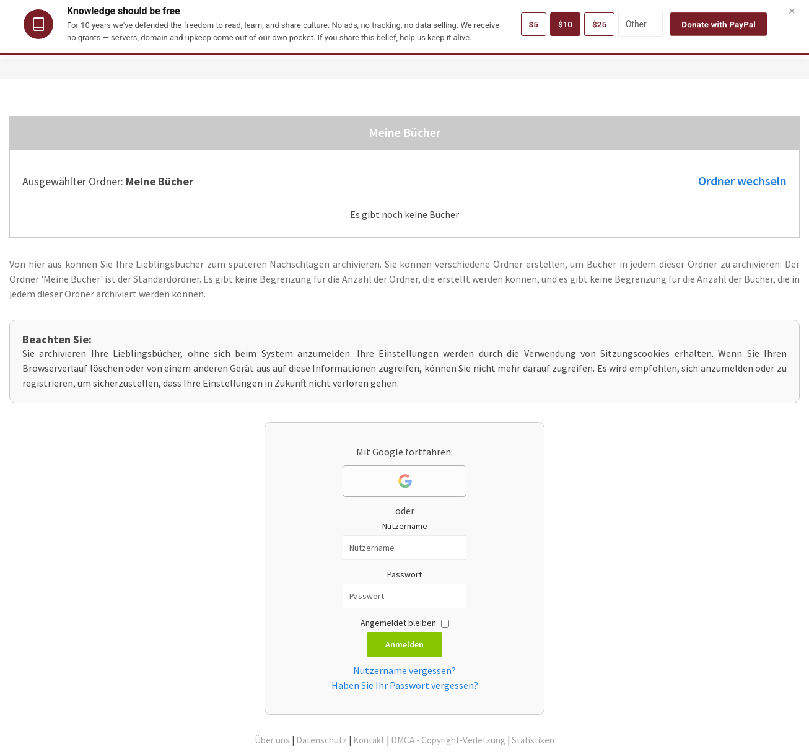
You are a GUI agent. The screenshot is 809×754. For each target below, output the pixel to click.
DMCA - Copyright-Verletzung (448, 740)
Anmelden (404, 644)
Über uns (272, 740)
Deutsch (774, 11)
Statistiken (533, 740)
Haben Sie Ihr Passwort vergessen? (404, 685)
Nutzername (404, 526)
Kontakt (369, 740)
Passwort (404, 574)
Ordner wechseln (742, 180)
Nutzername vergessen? (404, 670)
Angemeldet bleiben (398, 622)
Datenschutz (321, 740)
